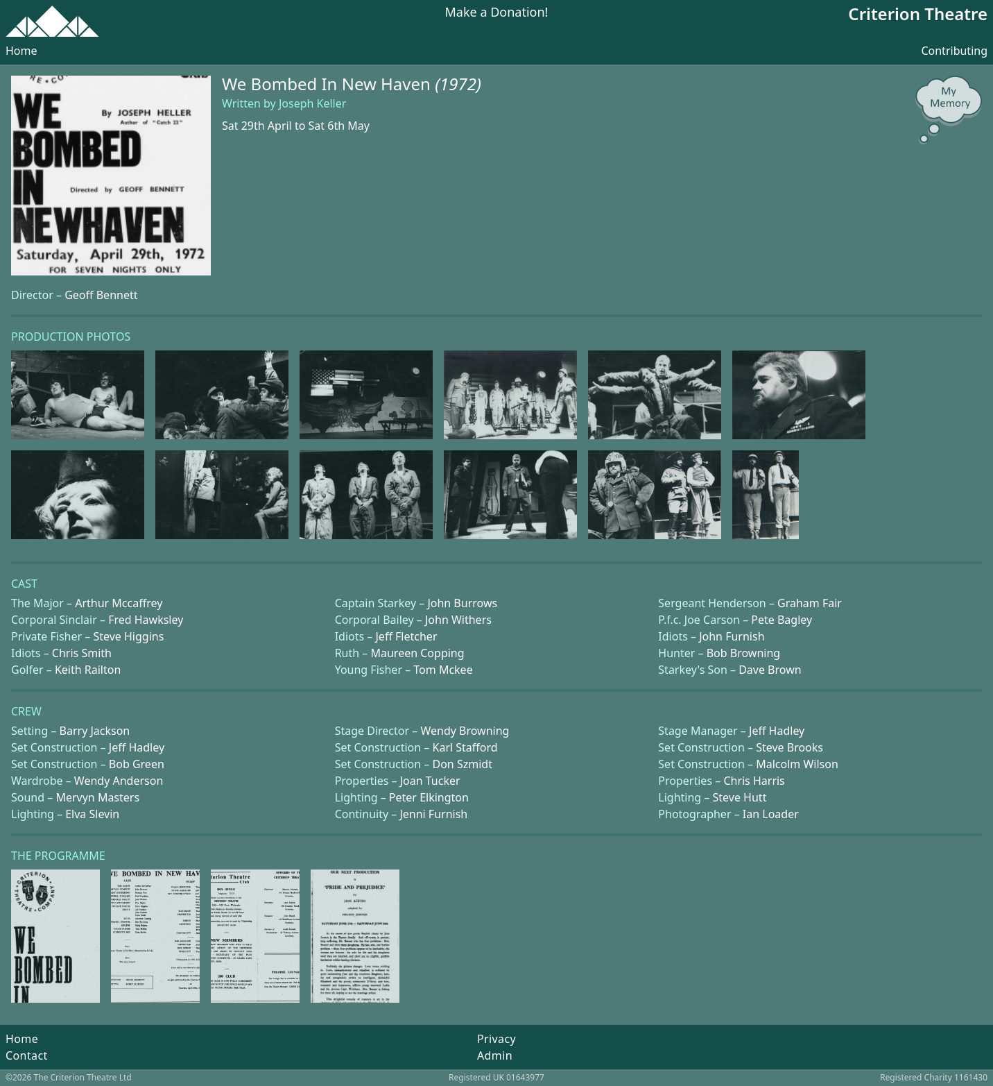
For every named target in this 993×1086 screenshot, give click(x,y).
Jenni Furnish (433, 814)
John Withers (458, 619)
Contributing (954, 50)
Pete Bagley (781, 619)
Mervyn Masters (97, 797)
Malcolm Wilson (797, 764)
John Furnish (731, 636)
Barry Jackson (95, 730)
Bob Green (136, 764)
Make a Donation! (497, 13)
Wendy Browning (464, 730)
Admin (494, 1055)
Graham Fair (809, 603)
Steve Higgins (128, 636)
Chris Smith (82, 653)
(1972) (458, 83)
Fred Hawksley (145, 619)
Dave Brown (770, 669)
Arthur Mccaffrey (118, 603)
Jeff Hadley (776, 730)
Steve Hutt (740, 797)
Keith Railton (88, 669)
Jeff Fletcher (407, 636)
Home (21, 50)
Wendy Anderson (118, 780)
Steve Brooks (789, 747)
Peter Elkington (429, 797)
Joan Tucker (430, 780)
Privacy (496, 1038)
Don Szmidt (462, 764)
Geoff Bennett (100, 295)
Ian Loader (771, 814)
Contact (27, 1055)
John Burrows (462, 603)
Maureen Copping (417, 653)
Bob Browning (743, 653)
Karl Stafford (465, 747)
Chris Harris (753, 780)
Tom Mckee (442, 669)
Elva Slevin (92, 814)
